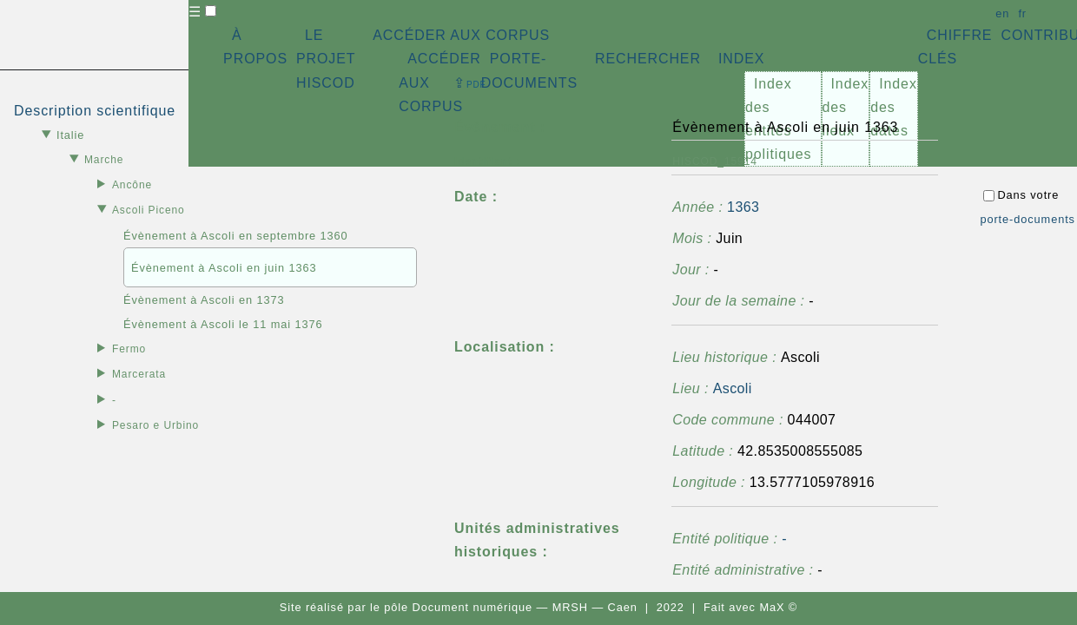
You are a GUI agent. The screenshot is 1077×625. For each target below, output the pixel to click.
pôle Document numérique (458, 607)
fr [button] (1022, 13)
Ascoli (732, 388)
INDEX (741, 58)
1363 (743, 207)
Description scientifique (94, 110)
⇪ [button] (469, 83)
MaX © (778, 607)
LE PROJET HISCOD (325, 58)
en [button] (1002, 13)
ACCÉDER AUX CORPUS (461, 35)
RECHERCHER (648, 58)
